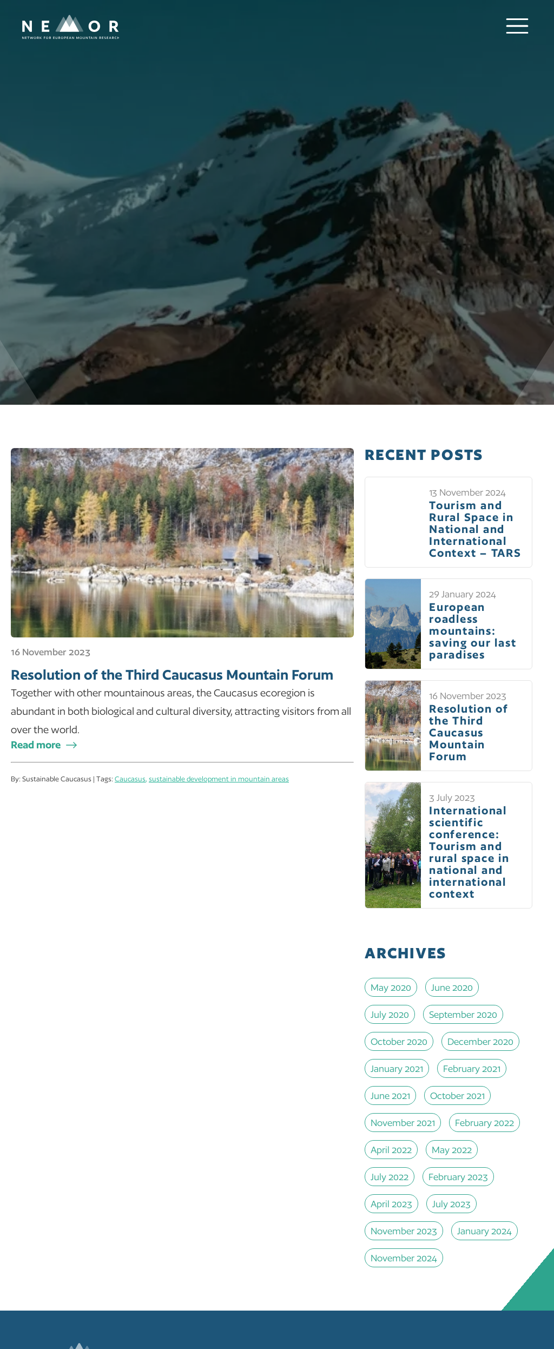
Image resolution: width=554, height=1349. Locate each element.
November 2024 (404, 1258)
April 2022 (391, 1149)
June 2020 (452, 987)
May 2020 (391, 987)
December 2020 (480, 1041)
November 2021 (403, 1122)
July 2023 (451, 1203)
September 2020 (463, 1014)
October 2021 (457, 1095)
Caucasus (130, 779)
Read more (36, 745)
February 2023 (458, 1176)
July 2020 (390, 1014)
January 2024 (484, 1230)
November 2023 (404, 1230)
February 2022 (484, 1122)
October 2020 (399, 1041)
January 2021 (397, 1068)
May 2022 (452, 1149)
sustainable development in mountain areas (219, 779)
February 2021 (471, 1068)
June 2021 (390, 1095)
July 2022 (389, 1176)
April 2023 (391, 1203)
